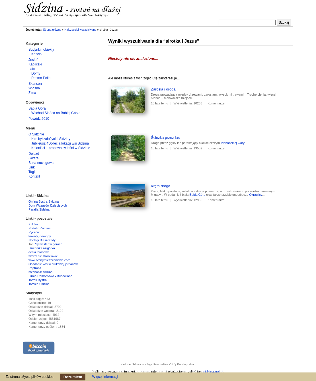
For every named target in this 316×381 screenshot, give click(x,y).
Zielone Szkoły (131, 364)
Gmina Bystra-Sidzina (43, 201)
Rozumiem (72, 377)
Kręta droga (160, 186)
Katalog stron (186, 364)
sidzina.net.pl (213, 372)
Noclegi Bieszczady (42, 240)
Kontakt (34, 176)
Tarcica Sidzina (39, 284)
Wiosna (34, 88)
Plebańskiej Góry (232, 143)
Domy (35, 73)
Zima (32, 93)
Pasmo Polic (40, 78)
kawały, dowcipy (39, 236)
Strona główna (52, 29)
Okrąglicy (255, 194)
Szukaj (284, 22)
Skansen (35, 84)
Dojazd (33, 154)
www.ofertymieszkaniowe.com (49, 260)
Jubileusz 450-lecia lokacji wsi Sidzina (60, 143)
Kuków (33, 224)
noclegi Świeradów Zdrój (159, 364)
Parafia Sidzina (39, 209)
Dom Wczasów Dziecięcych (47, 205)
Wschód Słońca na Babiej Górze (56, 113)
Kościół (36, 54)
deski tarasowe (38, 252)
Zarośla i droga (163, 89)
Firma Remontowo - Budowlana (50, 276)
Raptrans (34, 268)
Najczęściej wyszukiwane (80, 29)
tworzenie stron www (42, 256)
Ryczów (34, 232)
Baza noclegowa (41, 163)
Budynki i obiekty (41, 50)
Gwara (33, 158)
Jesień (33, 60)
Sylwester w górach (48, 244)
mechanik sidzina (40, 272)
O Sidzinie (36, 134)
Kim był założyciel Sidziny (50, 139)
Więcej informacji (105, 377)
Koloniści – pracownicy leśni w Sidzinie (60, 148)
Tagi (31, 172)
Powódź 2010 (38, 119)
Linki (32, 167)
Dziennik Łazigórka (41, 248)
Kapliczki (35, 64)
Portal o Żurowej (39, 228)
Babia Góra (198, 194)
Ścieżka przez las (165, 137)
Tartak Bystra (37, 280)
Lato (31, 69)
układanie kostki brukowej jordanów (53, 264)
